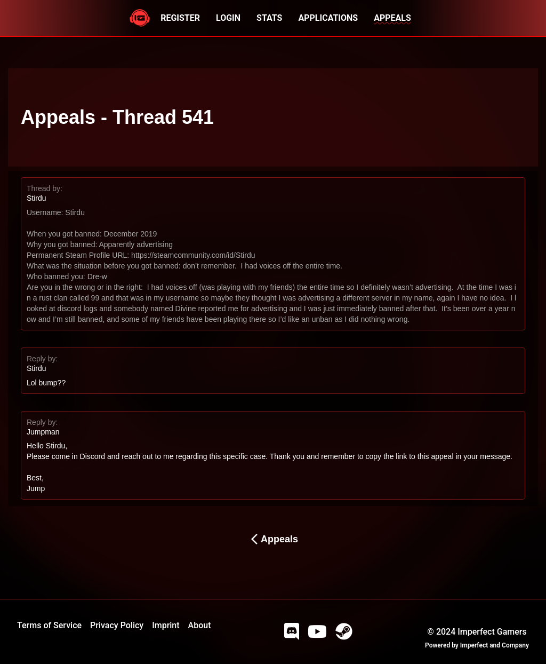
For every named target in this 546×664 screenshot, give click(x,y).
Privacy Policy (116, 625)
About (199, 625)
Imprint (165, 625)
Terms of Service (49, 625)
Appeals (273, 539)
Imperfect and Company (494, 645)
